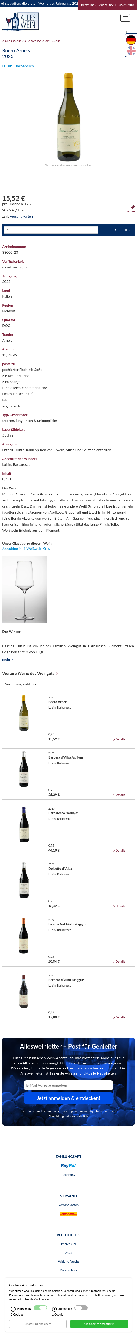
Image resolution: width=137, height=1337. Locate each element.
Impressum (68, 1244)
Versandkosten (21, 216)
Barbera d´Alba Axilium (65, 757)
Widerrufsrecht (68, 1261)
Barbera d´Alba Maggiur (66, 980)
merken (130, 209)
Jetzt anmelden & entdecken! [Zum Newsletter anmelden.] (68, 1098)
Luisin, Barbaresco (18, 65)
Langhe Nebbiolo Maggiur (67, 924)
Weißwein (52, 41)
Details (120, 739)
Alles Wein (12, 41)
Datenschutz (68, 1270)
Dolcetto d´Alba (60, 868)
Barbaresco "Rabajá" (63, 813)
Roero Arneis (58, 702)
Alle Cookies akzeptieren (99, 1324)
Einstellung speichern (38, 1324)
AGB (68, 1253)
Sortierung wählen (20, 684)
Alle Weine (32, 41)
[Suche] (125, 33)
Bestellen (123, 230)
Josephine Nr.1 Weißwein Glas (26, 548)
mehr (7, 659)
